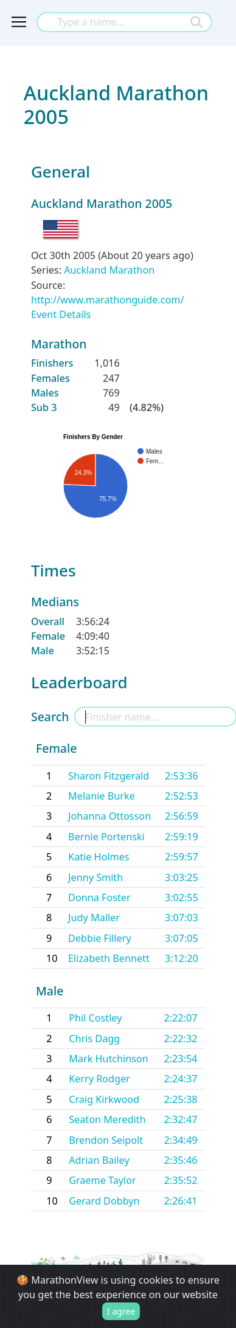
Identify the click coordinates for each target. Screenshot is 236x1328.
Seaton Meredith (107, 1119)
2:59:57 (181, 856)
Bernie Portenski (106, 836)
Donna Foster (99, 897)
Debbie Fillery (99, 938)
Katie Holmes (98, 856)
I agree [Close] (121, 1311)
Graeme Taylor (102, 1180)
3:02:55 (181, 897)
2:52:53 (181, 796)
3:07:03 (181, 917)
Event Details (61, 314)
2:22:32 (180, 1038)
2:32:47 (180, 1119)
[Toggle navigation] (19, 22)
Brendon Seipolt (106, 1140)
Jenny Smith (95, 877)
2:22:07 (180, 1018)
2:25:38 (180, 1099)
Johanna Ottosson (109, 816)
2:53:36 (181, 776)
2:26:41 (180, 1201)
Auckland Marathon (109, 270)
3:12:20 (181, 958)
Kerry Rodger (99, 1078)
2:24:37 (180, 1078)
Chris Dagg (94, 1038)
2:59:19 (181, 836)
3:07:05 (181, 938)
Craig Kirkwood (104, 1099)
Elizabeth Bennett (109, 958)
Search (50, 716)
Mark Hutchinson (108, 1058)
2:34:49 (180, 1140)
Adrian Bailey (99, 1160)
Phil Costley (95, 1018)
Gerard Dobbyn (104, 1201)
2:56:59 (181, 816)
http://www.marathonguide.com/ (107, 299)
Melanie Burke (101, 796)
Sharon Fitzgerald (108, 776)
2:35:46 (180, 1160)
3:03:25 (181, 877)
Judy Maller (94, 917)
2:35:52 (180, 1180)
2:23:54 (180, 1058)
